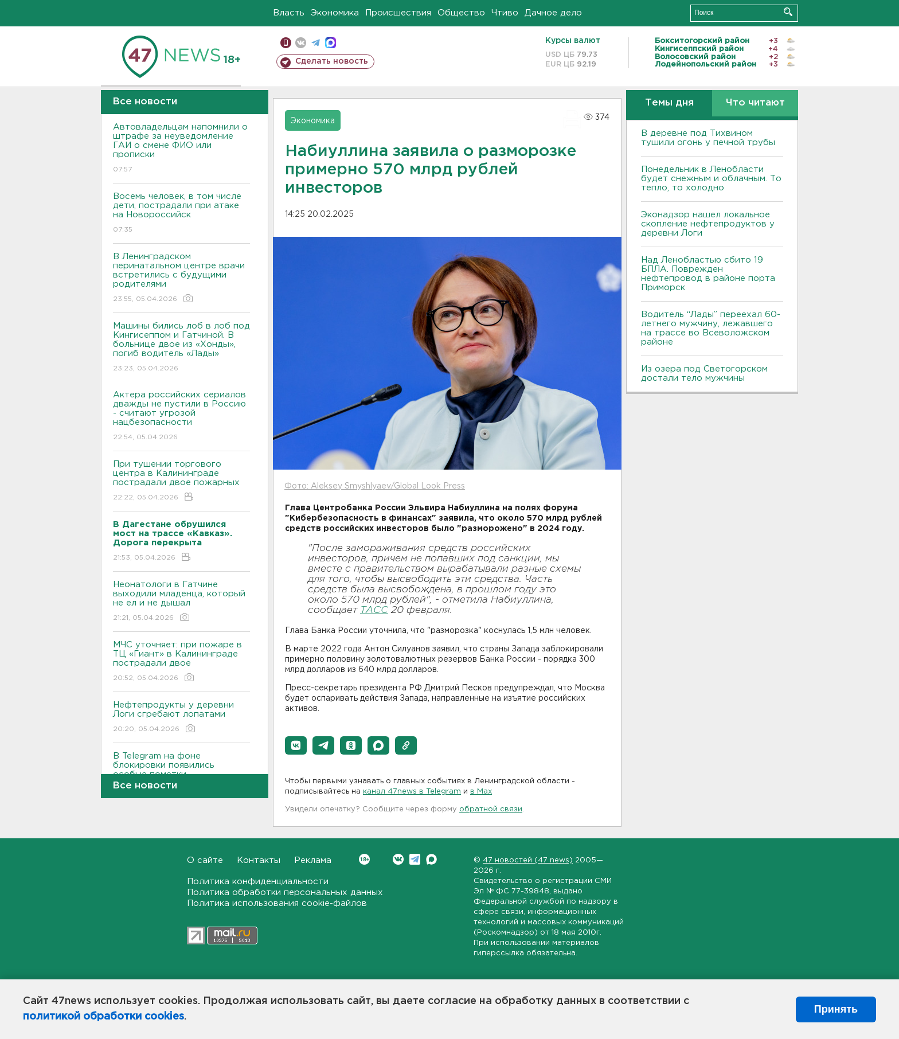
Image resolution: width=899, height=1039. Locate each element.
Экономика (335, 13)
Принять (836, 1009)
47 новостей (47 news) (528, 860)
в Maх (481, 791)
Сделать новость (331, 61)
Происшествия (398, 13)
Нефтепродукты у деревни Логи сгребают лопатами (181, 717)
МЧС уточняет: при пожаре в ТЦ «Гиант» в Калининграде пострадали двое (181, 662)
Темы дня (669, 103)
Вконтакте (364, 859)
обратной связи (490, 809)
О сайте (205, 860)
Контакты (258, 860)
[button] (296, 745)
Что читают (755, 103)
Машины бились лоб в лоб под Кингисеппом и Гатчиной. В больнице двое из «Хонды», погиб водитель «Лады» (181, 347)
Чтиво (504, 13)
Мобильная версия (285, 42)
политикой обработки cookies (103, 1016)
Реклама (312, 860)
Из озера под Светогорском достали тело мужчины (704, 373)
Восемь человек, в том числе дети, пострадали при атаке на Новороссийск (181, 214)
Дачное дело (553, 13)
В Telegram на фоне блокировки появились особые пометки (181, 773)
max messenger (330, 42)
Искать (788, 11)
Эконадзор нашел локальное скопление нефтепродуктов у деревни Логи (708, 224)
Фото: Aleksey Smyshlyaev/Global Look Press (374, 486)
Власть (288, 13)
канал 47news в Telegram (412, 791)
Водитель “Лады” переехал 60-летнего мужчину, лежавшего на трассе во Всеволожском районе (710, 328)
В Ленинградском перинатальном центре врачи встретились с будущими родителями (181, 278)
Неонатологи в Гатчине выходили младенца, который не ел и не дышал (181, 602)
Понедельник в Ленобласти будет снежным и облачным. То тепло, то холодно (711, 179)
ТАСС (374, 610)
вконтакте (300, 42)
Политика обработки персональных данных (285, 892)
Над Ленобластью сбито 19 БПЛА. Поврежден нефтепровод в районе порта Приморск (708, 273)
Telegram (414, 859)
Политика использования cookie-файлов (277, 903)
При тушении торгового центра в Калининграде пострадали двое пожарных (181, 481)
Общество (461, 13)
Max (431, 859)
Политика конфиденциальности (258, 881)
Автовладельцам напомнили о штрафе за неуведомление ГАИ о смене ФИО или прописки (181, 148)
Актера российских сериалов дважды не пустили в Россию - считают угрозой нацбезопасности (181, 416)
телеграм (315, 42)
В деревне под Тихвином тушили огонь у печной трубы (708, 138)
